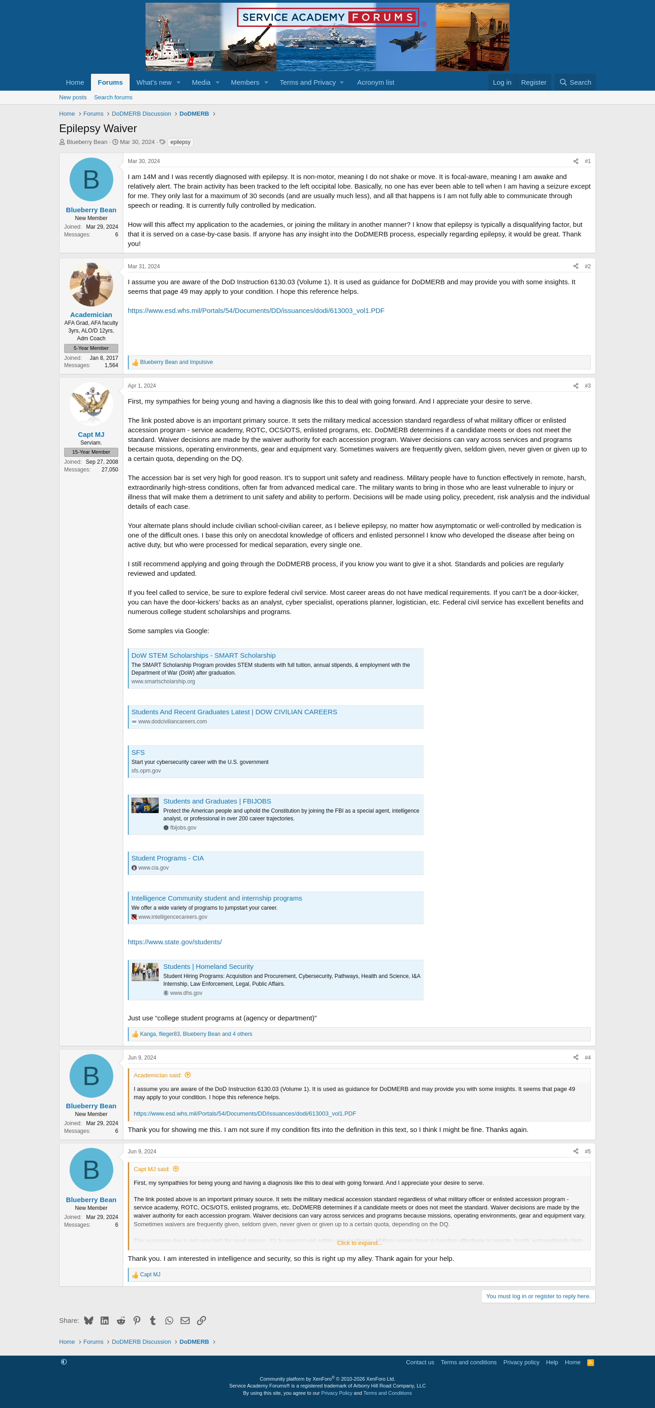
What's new (153, 82)
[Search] (575, 82)
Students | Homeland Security (208, 966)
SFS (138, 752)
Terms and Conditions (387, 1393)
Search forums (113, 97)
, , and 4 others (196, 1034)
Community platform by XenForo (327, 1379)
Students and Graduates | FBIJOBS (217, 801)
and (176, 362)
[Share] (576, 161)
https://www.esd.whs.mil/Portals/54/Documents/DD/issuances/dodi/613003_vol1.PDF (256, 310)
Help (552, 1362)
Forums (110, 82)
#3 (588, 386)
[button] (178, 82)
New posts (73, 97)
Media (201, 82)
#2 (588, 266)
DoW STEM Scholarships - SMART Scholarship (203, 655)
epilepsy (181, 142)
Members (245, 82)
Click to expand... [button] (360, 1242)
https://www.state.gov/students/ (175, 942)
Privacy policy (521, 1362)
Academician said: (158, 1075)
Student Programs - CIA (167, 858)
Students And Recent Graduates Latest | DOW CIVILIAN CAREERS (234, 712)
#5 (588, 1151)
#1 (588, 161)
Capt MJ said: (152, 1169)
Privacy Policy (336, 1393)
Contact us (420, 1362)
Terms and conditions (469, 1362)
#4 (588, 1058)
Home (75, 82)
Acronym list (375, 82)
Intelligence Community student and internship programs (216, 898)
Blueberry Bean (87, 141)
